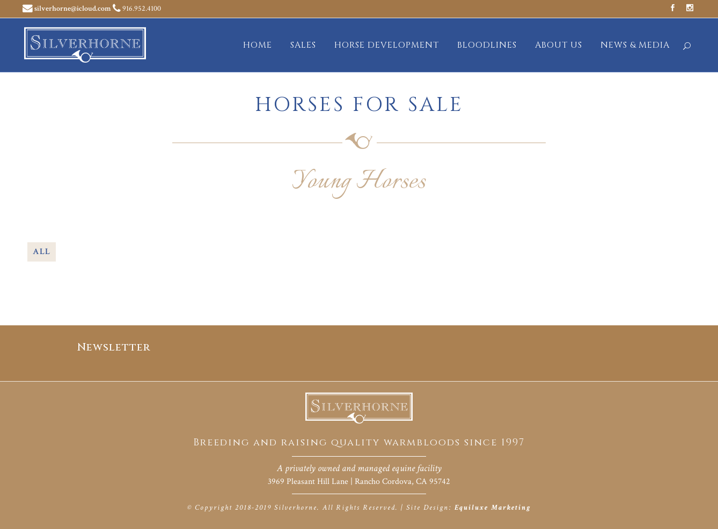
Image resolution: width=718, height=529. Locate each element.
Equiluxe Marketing (493, 507)
